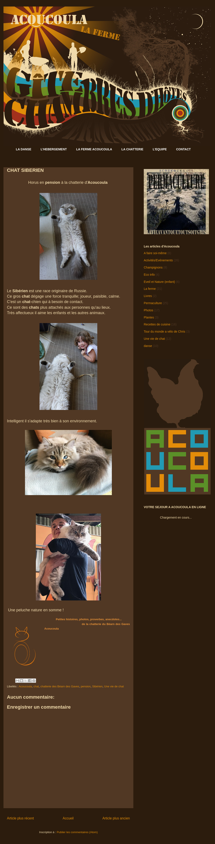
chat (36, 686)
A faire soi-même (155, 253)
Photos (148, 310)
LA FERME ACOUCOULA (94, 149)
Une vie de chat (114, 686)
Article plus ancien (116, 818)
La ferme (150, 288)
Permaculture (153, 303)
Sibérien (97, 686)
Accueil (68, 818)
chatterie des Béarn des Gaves (59, 686)
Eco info (149, 274)
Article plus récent (20, 818)
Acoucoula (25, 686)
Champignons (153, 267)
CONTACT (183, 149)
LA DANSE (23, 149)
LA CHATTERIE (132, 149)
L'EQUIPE (160, 149)
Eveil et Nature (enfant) (159, 282)
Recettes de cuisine (157, 324)
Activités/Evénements (158, 260)
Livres (148, 296)
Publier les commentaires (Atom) (77, 832)
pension (86, 686)
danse (148, 346)
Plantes (149, 317)
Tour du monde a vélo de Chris (164, 331)
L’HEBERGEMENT (54, 149)
